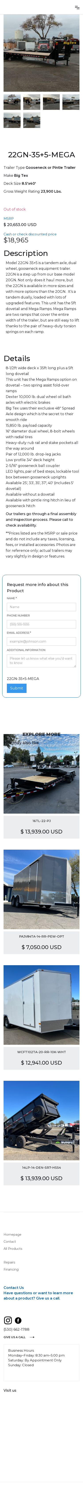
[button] (77, 7)
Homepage (12, 1235)
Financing (11, 1269)
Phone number (18, 615)
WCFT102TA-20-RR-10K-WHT (41, 1052)
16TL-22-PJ (42, 821)
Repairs (9, 1262)
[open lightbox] (41, 53)
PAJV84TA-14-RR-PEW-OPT (41, 936)
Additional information (26, 650)
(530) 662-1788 (16, 1329)
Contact (10, 1242)
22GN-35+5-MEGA (19, 671)
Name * (12, 598)
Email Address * (19, 632)
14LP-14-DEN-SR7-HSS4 (41, 1168)
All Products (13, 1249)
